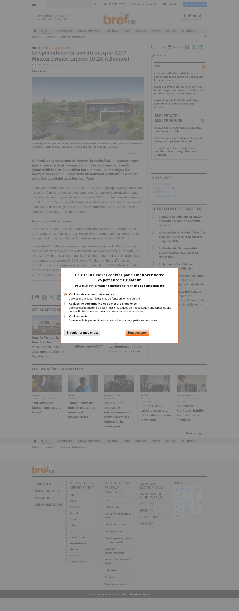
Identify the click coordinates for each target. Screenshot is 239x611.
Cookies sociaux (80, 316)
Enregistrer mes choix (82, 332)
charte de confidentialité (147, 285)
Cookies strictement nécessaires (91, 294)
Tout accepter (137, 332)
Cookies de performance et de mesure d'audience (103, 303)
